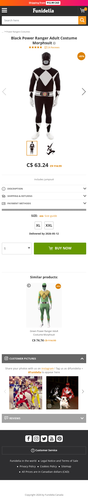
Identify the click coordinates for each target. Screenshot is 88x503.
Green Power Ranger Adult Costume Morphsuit (44, 332)
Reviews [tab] (12, 418)
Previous (4, 91)
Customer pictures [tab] (20, 358)
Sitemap (66, 466)
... (2, 31)
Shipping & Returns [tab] (17, 196)
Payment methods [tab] (16, 204)
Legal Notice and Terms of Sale (59, 460)
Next (83, 91)
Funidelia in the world (23, 460)
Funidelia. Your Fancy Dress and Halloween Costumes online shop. (43, 10)
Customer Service (44, 450)
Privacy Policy (28, 466)
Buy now (62, 248)
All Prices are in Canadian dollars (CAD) (45, 471)
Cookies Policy (48, 466)
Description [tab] (12, 189)
